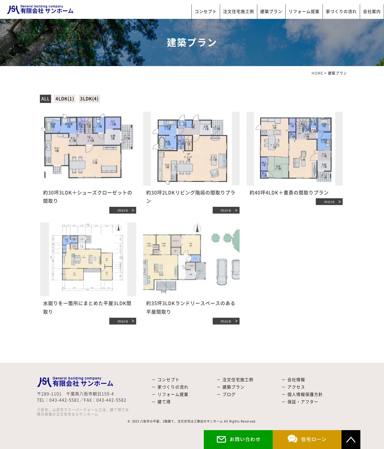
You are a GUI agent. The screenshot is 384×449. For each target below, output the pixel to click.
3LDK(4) (89, 98)
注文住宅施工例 (238, 11)
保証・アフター (302, 402)
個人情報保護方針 (305, 394)
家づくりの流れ (341, 11)
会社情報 (296, 380)
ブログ (229, 394)
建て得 (164, 402)
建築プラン (271, 11)
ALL (45, 98)
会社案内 (372, 11)
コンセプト (206, 11)
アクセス (296, 387)
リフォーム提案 (304, 11)
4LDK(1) (65, 98)
